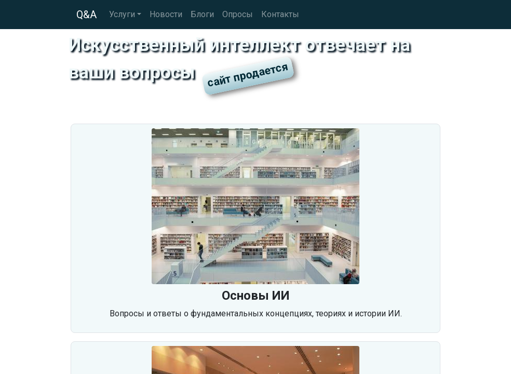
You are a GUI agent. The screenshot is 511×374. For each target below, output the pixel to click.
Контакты (280, 14)
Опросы (237, 14)
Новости (166, 14)
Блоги (202, 14)
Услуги (122, 14)
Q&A (86, 14)
